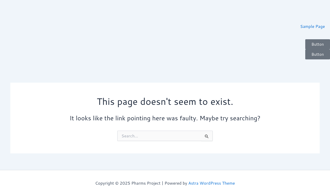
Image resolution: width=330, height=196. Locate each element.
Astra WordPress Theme (211, 183)
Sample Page (312, 26)
